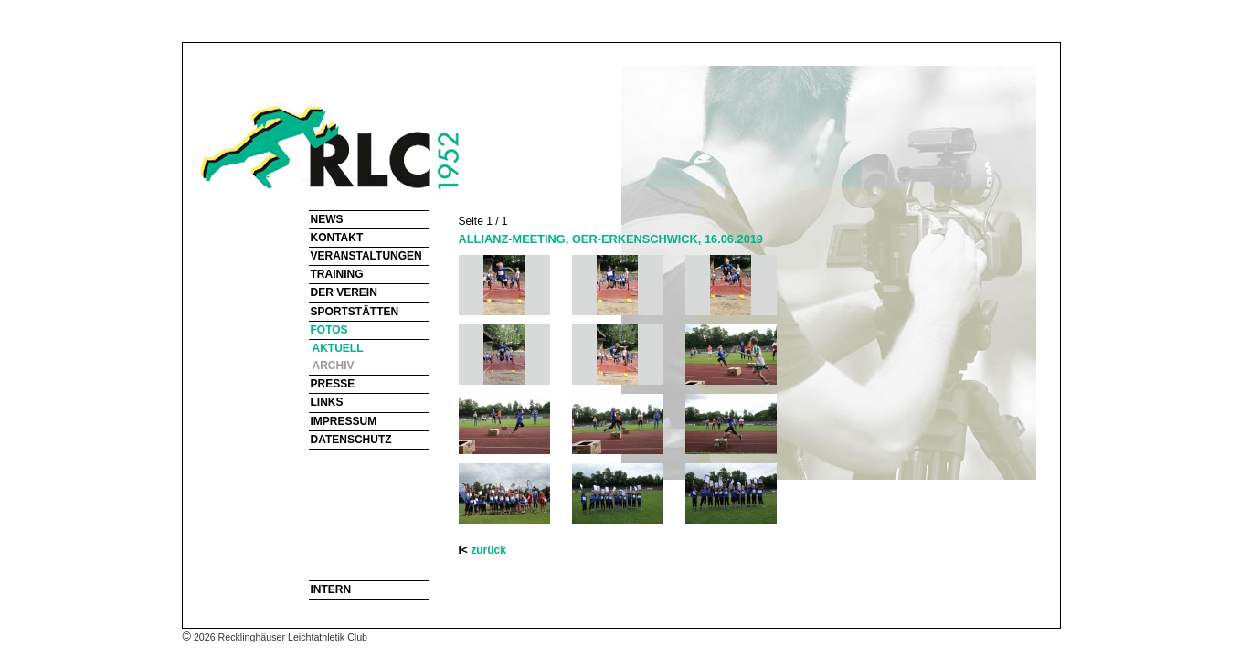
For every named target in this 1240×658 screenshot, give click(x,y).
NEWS (327, 219)
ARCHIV (334, 365)
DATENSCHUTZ (351, 439)
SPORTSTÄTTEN (355, 311)
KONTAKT (337, 237)
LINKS (327, 402)
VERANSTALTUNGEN (366, 255)
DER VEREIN (344, 292)
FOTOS (329, 330)
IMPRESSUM (344, 421)
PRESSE (333, 383)
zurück (488, 550)
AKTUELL (338, 348)
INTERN (331, 589)
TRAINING (337, 274)
